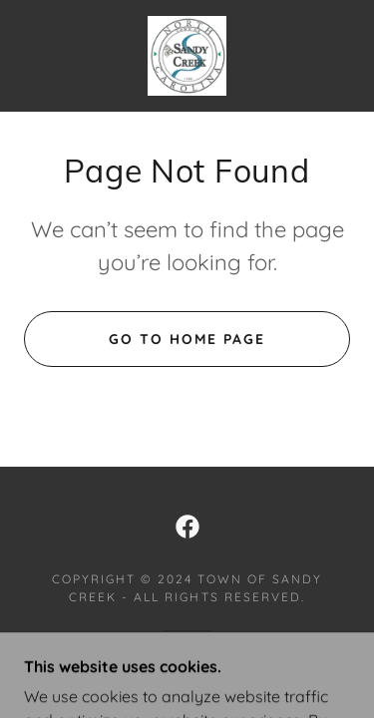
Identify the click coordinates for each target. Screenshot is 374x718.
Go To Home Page (187, 339)
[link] (187, 56)
